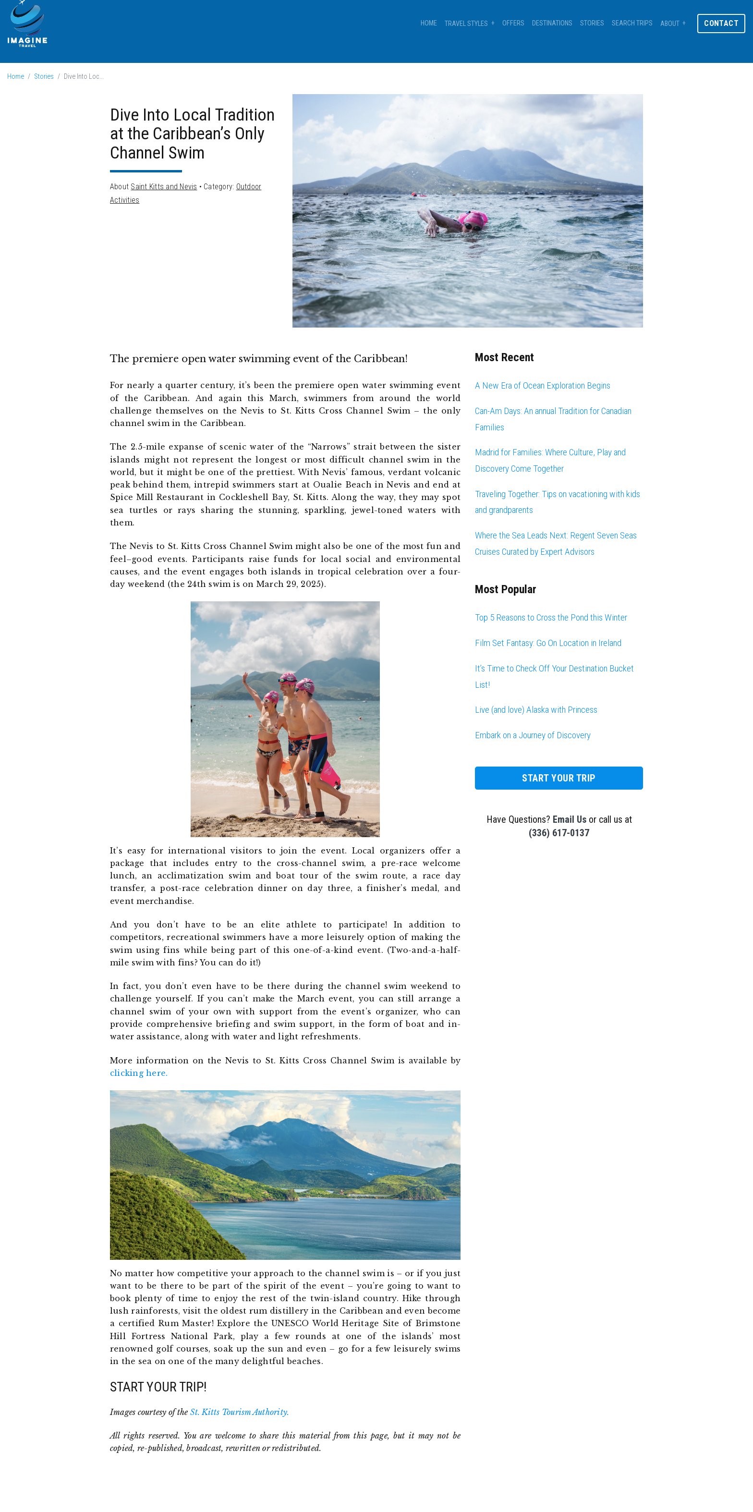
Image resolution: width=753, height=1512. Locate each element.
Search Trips (632, 23)
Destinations (552, 23)
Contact (721, 23)
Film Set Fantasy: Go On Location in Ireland (548, 642)
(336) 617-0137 (559, 833)
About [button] (670, 24)
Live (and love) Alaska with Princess (536, 709)
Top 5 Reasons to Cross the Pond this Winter (551, 617)
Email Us (569, 819)
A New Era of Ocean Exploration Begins (542, 385)
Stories (592, 23)
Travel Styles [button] (466, 24)
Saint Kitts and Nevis (164, 186)
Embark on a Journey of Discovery (533, 735)
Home (429, 23)
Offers (513, 23)
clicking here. (139, 1073)
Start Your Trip (559, 778)
